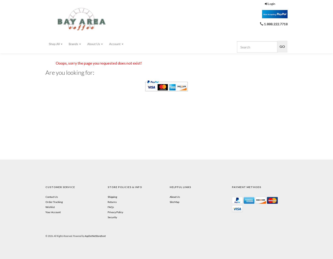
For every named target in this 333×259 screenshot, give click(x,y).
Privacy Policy (115, 212)
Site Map (174, 202)
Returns (112, 202)
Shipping (112, 196)
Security (112, 217)
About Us (95, 44)
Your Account (53, 212)
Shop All (55, 44)
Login (270, 4)
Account (116, 44)
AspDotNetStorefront (95, 236)
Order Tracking (54, 202)
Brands (75, 44)
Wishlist (50, 207)
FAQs (111, 207)
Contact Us (51, 196)
